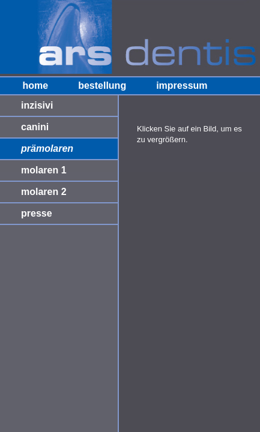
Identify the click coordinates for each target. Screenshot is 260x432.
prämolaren (47, 148)
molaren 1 (44, 170)
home (35, 85)
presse (36, 213)
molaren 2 (44, 192)
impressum (181, 85)
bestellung (102, 85)
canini (35, 127)
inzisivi (37, 105)
